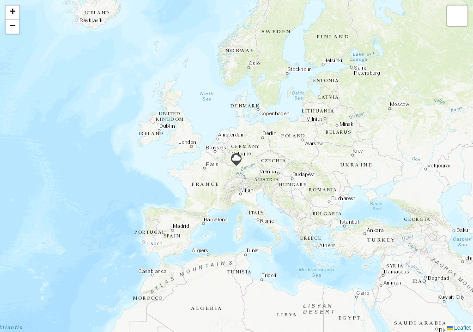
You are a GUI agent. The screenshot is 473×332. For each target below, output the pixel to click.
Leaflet (459, 328)
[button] (236, 159)
